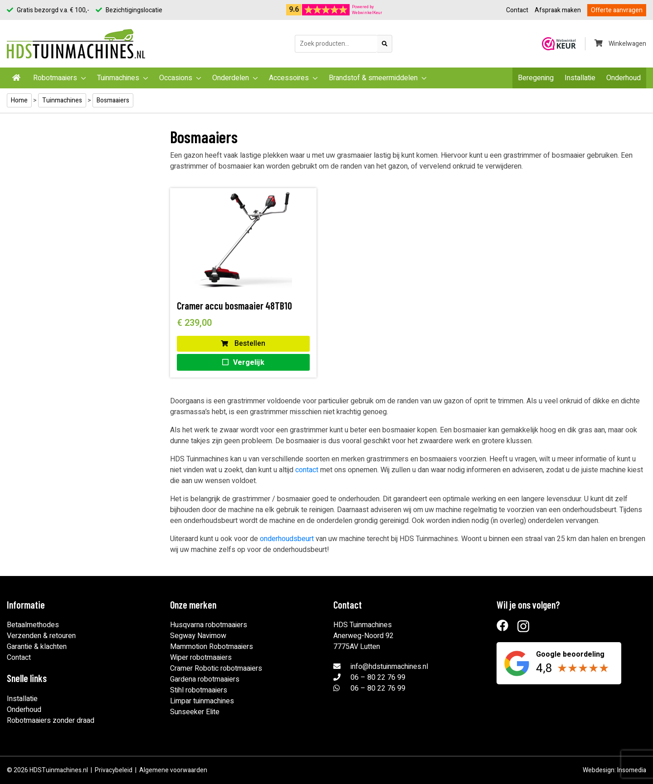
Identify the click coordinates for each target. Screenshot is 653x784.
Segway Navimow (198, 635)
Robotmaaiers (55, 78)
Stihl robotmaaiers (198, 690)
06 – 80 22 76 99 (378, 677)
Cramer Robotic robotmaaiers (216, 668)
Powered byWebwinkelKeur (367, 10)
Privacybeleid (113, 770)
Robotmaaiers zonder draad (50, 720)
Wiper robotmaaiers (201, 657)
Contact (517, 10)
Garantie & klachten (37, 646)
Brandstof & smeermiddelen (373, 78)
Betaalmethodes (33, 624)
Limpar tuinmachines (202, 701)
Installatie (580, 78)
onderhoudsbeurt (287, 538)
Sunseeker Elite (194, 712)
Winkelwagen (620, 43)
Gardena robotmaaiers (204, 679)
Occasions (175, 78)
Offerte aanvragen (617, 10)
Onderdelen (230, 78)
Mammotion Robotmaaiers (211, 646)
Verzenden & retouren (41, 635)
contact (306, 470)
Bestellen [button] (243, 343)
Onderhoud (623, 78)
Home (19, 100)
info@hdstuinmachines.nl (389, 666)
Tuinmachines (118, 78)
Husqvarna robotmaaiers (208, 624)
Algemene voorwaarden (173, 770)
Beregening (536, 78)
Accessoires (289, 78)
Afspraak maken (558, 10)
